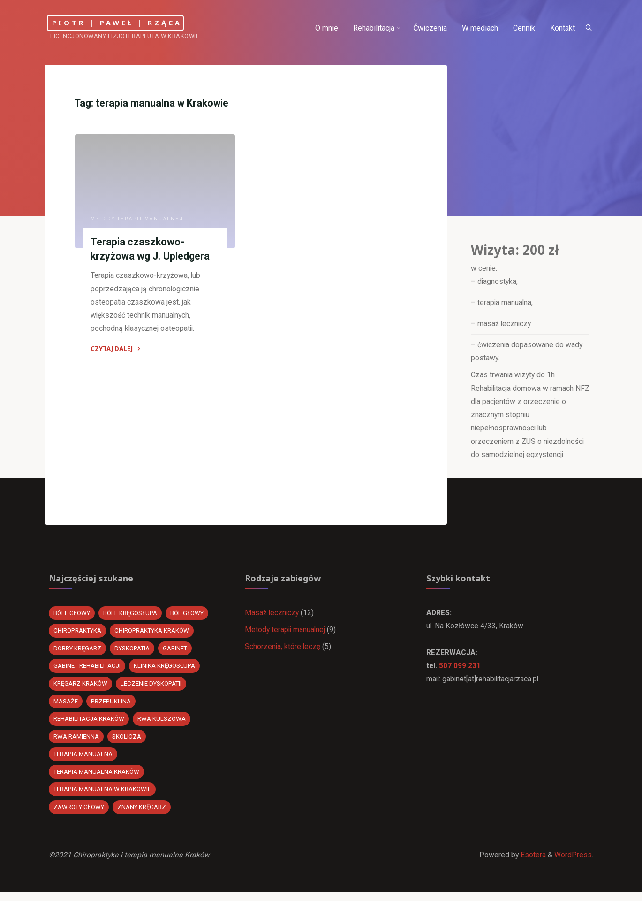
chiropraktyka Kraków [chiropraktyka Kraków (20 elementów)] (154, 636)
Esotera (532, 863)
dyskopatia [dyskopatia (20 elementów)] (134, 654)
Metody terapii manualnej (137, 219)
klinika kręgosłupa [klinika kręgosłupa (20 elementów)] (166, 672)
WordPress (573, 863)
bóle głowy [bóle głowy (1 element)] (72, 618)
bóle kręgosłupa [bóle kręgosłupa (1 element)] (131, 618)
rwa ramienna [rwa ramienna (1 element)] (76, 743)
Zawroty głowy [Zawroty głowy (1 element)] (80, 814)
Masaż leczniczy (273, 618)
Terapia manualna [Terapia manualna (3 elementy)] (84, 761)
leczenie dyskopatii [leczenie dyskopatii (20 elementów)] (152, 690)
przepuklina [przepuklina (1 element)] (111, 707)
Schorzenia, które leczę (283, 653)
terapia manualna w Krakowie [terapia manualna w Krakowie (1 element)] (103, 797)
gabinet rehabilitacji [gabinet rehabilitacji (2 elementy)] (88, 672)
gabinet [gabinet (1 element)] (178, 654)
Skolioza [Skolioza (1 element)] (127, 743)
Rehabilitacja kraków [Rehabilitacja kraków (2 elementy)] (89, 725)
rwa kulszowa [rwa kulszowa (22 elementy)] (162, 725)
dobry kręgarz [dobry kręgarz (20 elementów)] (78, 654)
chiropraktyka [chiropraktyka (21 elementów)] (78, 636)
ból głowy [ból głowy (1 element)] (189, 618)
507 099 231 (461, 672)
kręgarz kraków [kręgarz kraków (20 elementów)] (81, 690)
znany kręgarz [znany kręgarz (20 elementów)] (144, 814)
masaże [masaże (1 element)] (66, 707)
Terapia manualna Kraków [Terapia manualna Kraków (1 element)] (97, 779)
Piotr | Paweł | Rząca (131, 22)
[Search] (586, 28)
